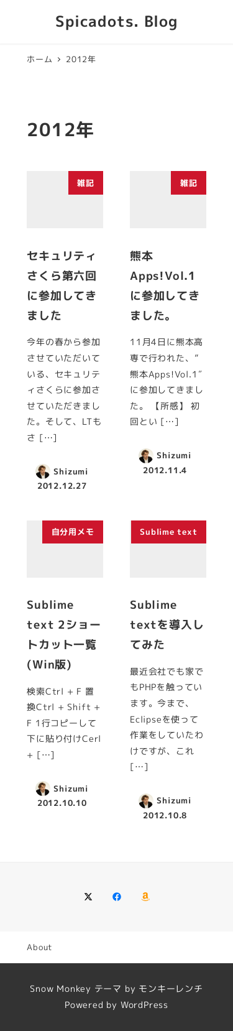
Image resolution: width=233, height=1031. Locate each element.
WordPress (144, 1005)
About (40, 947)
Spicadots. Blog (116, 21)
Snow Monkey (60, 988)
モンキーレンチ (171, 988)
